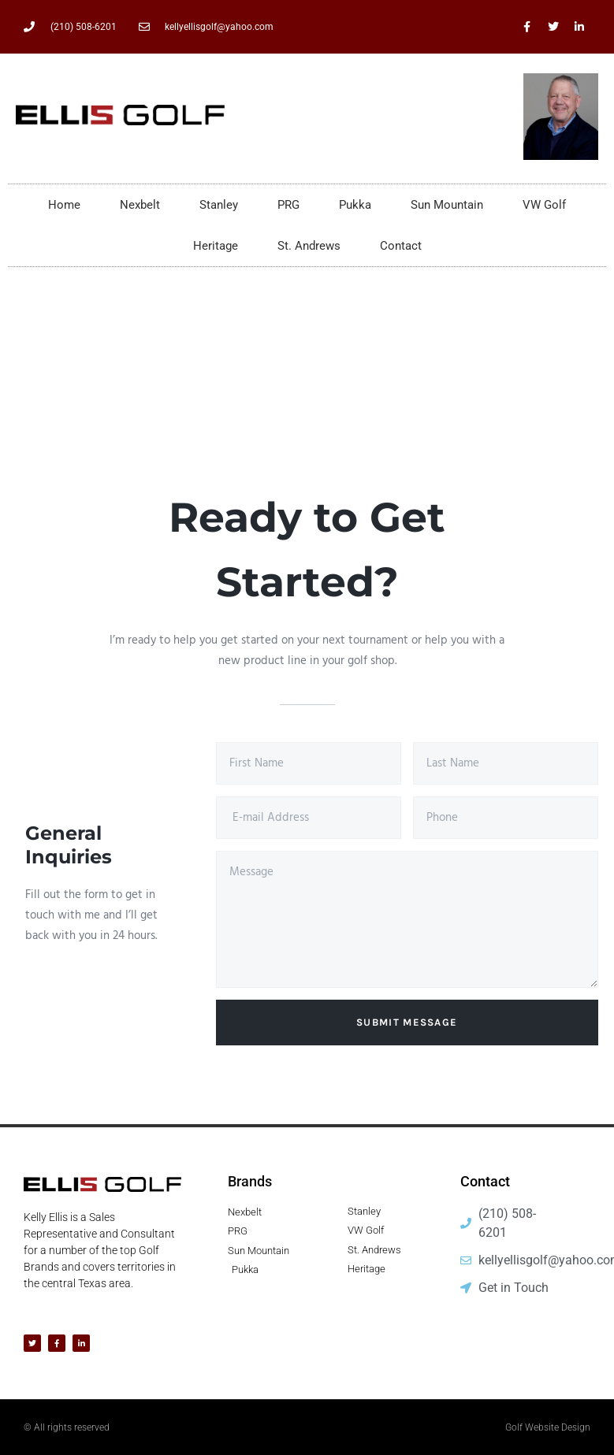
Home (64, 205)
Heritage (215, 246)
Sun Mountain (447, 205)
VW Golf (544, 205)
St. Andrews (308, 246)
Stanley (218, 205)
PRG (288, 205)
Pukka (355, 205)
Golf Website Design (547, 1427)
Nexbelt (140, 205)
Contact (401, 246)
